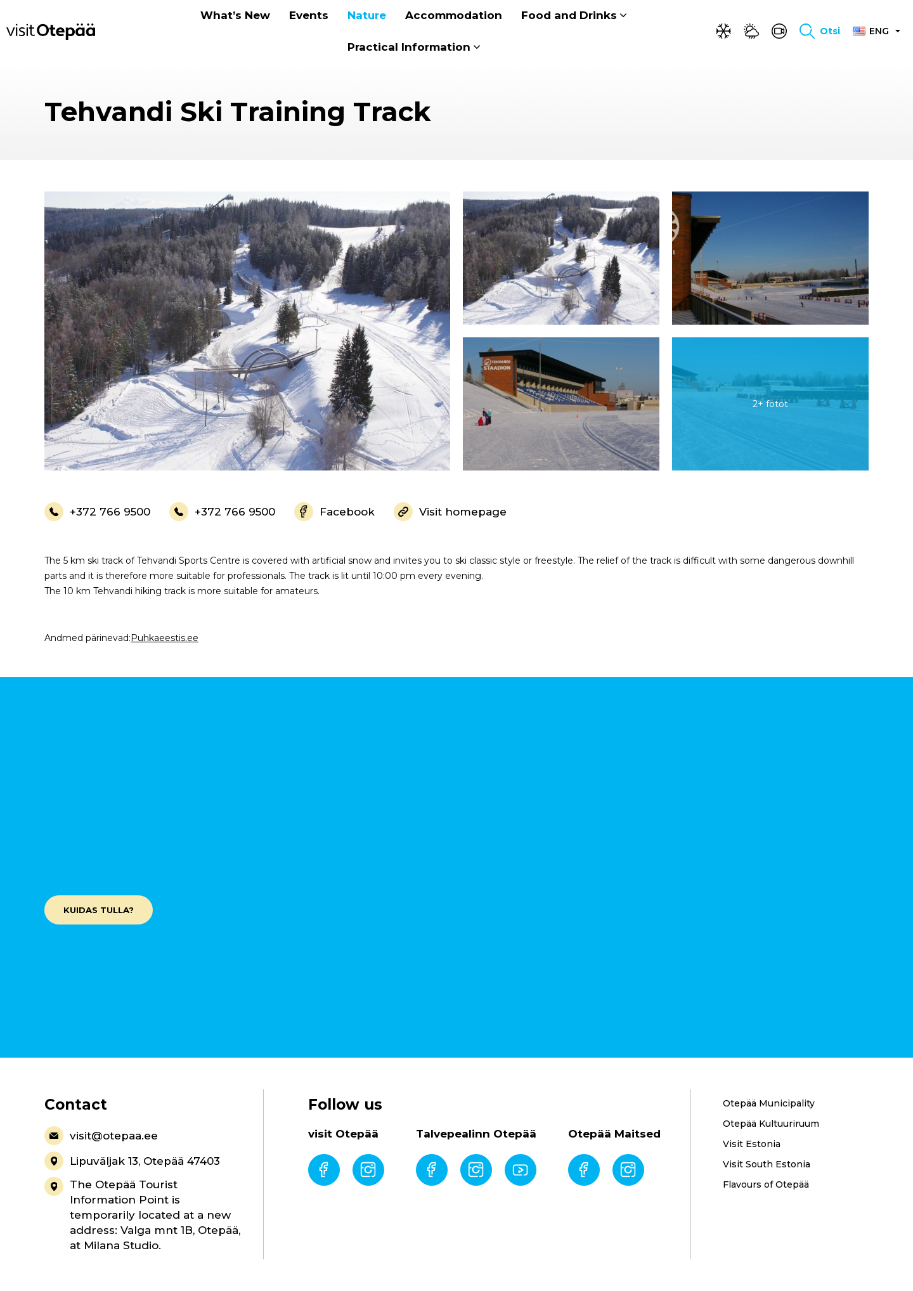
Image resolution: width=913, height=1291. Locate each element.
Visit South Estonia (766, 1164)
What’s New (235, 16)
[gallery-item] (247, 330)
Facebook (334, 511)
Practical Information (408, 47)
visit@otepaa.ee (101, 1135)
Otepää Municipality (769, 1103)
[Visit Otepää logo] (50, 31)
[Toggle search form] (820, 31)
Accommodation (453, 16)
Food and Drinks (569, 16)
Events (308, 16)
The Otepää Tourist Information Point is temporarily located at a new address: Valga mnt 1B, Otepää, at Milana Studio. (142, 1214)
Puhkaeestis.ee (164, 638)
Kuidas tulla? (98, 910)
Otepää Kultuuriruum (771, 1123)
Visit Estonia (751, 1144)
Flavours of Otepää (766, 1184)
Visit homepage (450, 511)
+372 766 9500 (97, 511)
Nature (366, 16)
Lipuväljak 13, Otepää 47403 (132, 1161)
